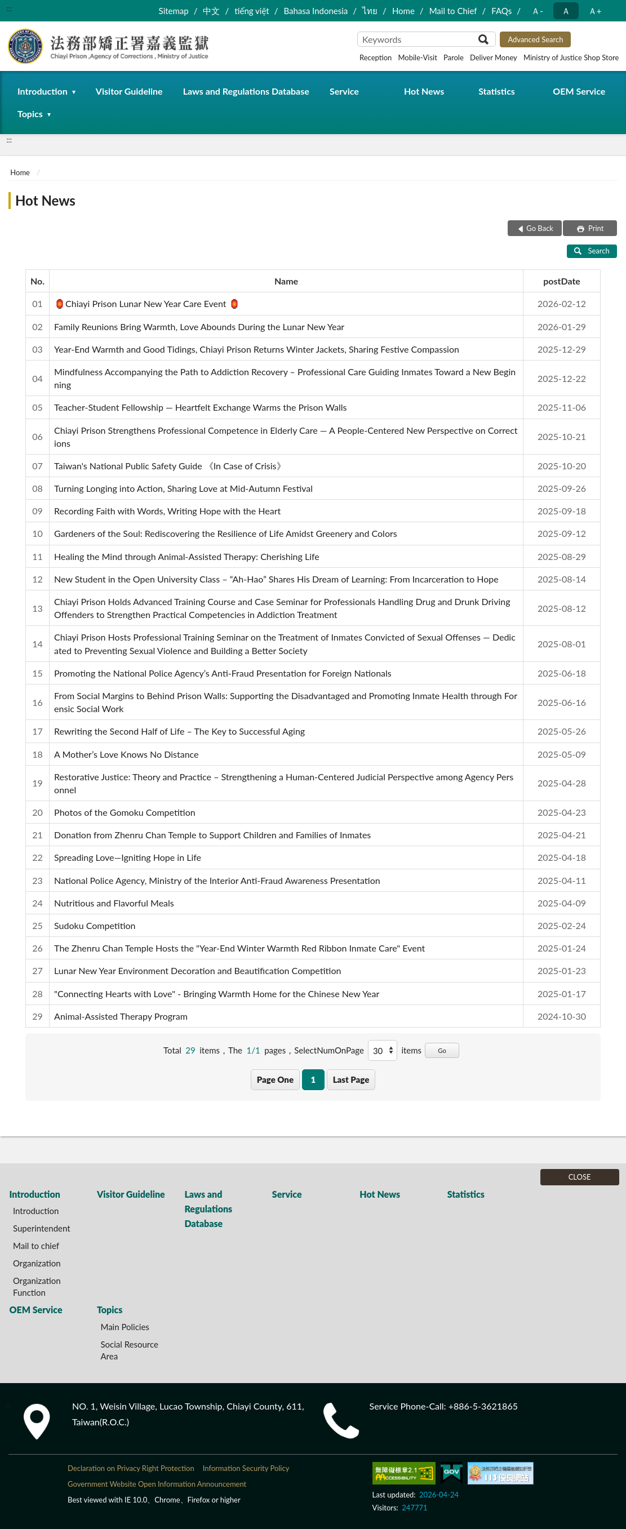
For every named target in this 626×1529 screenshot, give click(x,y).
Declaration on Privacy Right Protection (131, 1468)
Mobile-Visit (417, 57)
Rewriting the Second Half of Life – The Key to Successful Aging (179, 731)
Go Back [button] (539, 228)
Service (344, 91)
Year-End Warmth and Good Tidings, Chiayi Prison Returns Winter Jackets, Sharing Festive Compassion (256, 349)
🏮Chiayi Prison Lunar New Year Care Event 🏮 (147, 303)
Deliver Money (493, 57)
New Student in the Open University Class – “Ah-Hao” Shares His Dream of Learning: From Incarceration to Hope (276, 579)
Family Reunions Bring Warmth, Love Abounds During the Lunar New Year (199, 326)
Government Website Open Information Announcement (157, 1483)
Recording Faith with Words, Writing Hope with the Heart (167, 510)
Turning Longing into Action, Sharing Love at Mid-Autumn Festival (183, 488)
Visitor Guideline (129, 91)
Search (592, 250)
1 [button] (313, 1079)
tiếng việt (251, 11)
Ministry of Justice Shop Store (571, 57)
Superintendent (41, 1228)
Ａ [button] (566, 11)
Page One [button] (275, 1079)
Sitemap (174, 11)
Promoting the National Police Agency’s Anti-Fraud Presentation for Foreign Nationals (223, 673)
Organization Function (37, 1286)
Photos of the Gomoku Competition (125, 812)
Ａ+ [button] (595, 11)
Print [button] (595, 228)
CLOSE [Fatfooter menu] (580, 1176)
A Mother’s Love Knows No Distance (126, 754)
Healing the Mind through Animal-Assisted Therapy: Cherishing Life (186, 556)
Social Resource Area (129, 1350)
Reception (375, 57)
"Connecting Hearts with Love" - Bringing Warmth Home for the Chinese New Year (216, 993)
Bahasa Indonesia (315, 11)
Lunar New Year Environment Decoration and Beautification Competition (197, 970)
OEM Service (579, 91)
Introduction (42, 91)
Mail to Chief (453, 11)
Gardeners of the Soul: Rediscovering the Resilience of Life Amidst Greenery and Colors (225, 533)
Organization (37, 1263)
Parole (453, 57)
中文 (211, 11)
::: (9, 8)
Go (442, 1050)
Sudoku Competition (94, 925)
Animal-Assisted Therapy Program (121, 1016)
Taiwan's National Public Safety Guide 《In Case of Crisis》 (169, 465)
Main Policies (124, 1327)
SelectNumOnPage (329, 1050)
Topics (30, 113)
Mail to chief (36, 1246)
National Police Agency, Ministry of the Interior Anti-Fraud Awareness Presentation (217, 880)
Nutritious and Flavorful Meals (114, 902)
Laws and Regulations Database (246, 91)
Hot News (424, 91)
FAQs (501, 11)
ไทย (370, 11)
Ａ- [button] (537, 11)
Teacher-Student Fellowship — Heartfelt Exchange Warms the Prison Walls (200, 407)
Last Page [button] (351, 1079)
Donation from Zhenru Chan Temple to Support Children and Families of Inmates (212, 834)
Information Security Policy (246, 1468)
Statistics (496, 91)
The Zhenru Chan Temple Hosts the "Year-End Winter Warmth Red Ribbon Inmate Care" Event (239, 948)
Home (403, 11)
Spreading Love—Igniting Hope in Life (127, 857)
